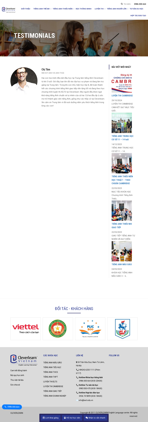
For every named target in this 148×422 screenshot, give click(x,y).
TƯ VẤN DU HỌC (136, 9)
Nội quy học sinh (17, 375)
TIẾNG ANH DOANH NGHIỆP (54, 396)
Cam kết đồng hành (18, 370)
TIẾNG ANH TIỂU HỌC (52, 367)
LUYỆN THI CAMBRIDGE (122, 95)
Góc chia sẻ (15, 385)
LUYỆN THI (99, 9)
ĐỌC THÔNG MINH (83, 9)
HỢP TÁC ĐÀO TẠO (138, 16)
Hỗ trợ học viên (72, 418)
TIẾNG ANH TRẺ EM (41, 9)
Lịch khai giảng (50, 418)
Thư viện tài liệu (17, 380)
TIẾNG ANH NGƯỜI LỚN (116, 9)
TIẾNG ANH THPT (50, 377)
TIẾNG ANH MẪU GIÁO (122, 264)
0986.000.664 (140, 4)
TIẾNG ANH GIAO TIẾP (52, 391)
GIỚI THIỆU (25, 9)
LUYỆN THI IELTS (50, 382)
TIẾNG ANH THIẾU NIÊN (63, 9)
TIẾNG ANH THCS (50, 372)
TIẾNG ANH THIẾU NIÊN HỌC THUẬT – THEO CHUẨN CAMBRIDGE (122, 180)
